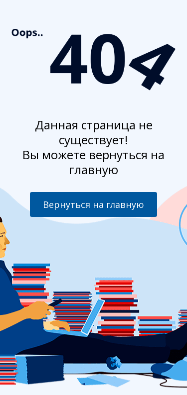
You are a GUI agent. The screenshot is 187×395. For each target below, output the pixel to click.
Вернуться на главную (93, 204)
